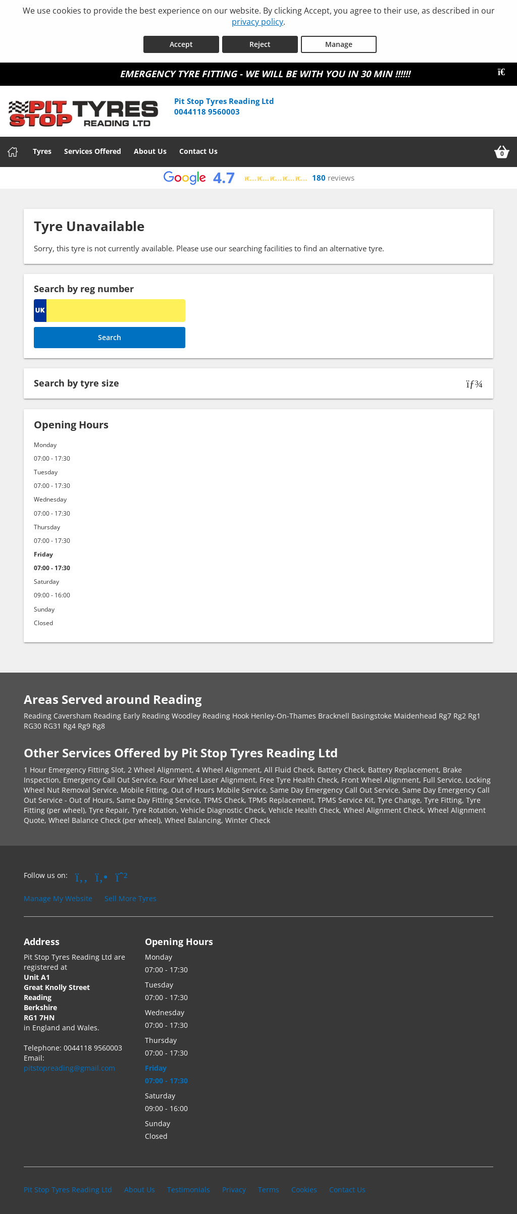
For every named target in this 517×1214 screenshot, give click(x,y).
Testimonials (188, 1186)
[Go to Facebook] (81, 873)
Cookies (304, 1186)
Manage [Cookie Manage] (338, 41)
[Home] (13, 149)
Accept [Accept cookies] (181, 41)
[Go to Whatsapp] (122, 873)
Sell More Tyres (131, 895)
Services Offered (92, 148)
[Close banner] (505, 69)
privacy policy (257, 21)
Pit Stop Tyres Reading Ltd (68, 1186)
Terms (268, 1186)
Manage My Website (58, 895)
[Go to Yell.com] (101, 873)
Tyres (42, 148)
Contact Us (198, 148)
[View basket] (501, 149)
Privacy (234, 1186)
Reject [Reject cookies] (260, 41)
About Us (150, 148)
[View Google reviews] (259, 175)
